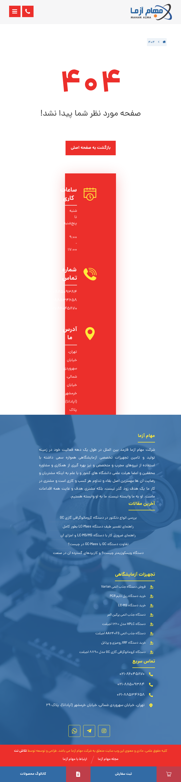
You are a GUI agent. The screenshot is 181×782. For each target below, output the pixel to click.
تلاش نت (20, 751)
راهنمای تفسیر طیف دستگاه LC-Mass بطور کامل (98, 527)
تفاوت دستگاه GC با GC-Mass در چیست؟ (98, 544)
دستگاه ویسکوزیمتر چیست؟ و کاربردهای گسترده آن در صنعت (98, 553)
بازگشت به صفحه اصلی (91, 148)
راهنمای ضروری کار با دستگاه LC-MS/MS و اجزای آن (98, 535)
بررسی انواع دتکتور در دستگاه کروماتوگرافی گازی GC (98, 518)
